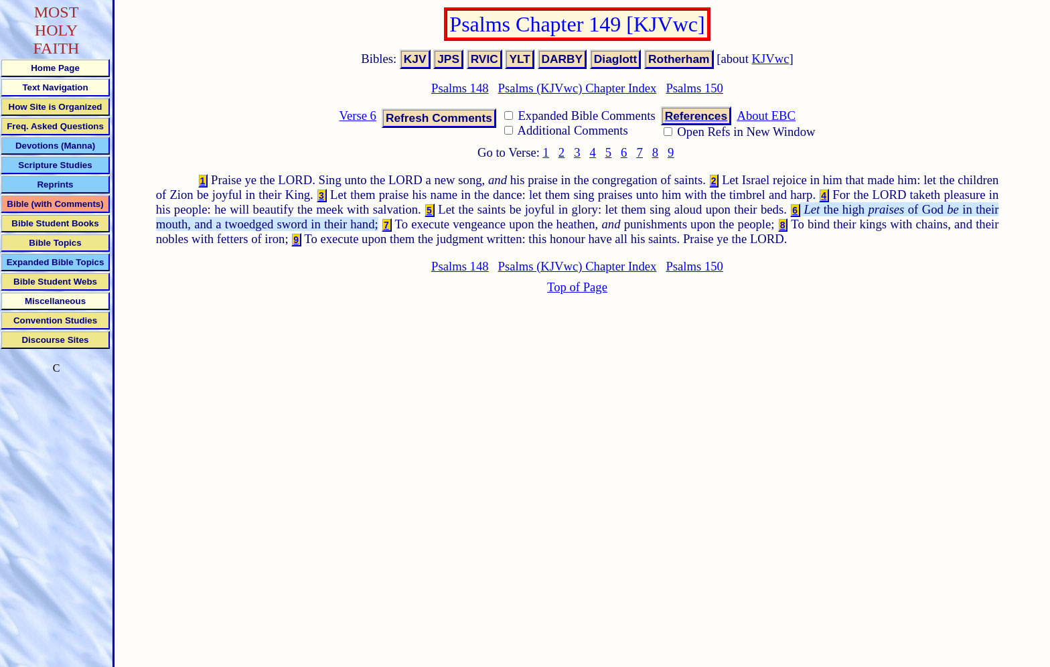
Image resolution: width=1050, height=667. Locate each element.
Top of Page (577, 287)
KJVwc (771, 59)
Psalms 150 (694, 88)
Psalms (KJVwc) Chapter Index (577, 88)
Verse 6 (357, 115)
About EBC (766, 115)
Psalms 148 (460, 88)
